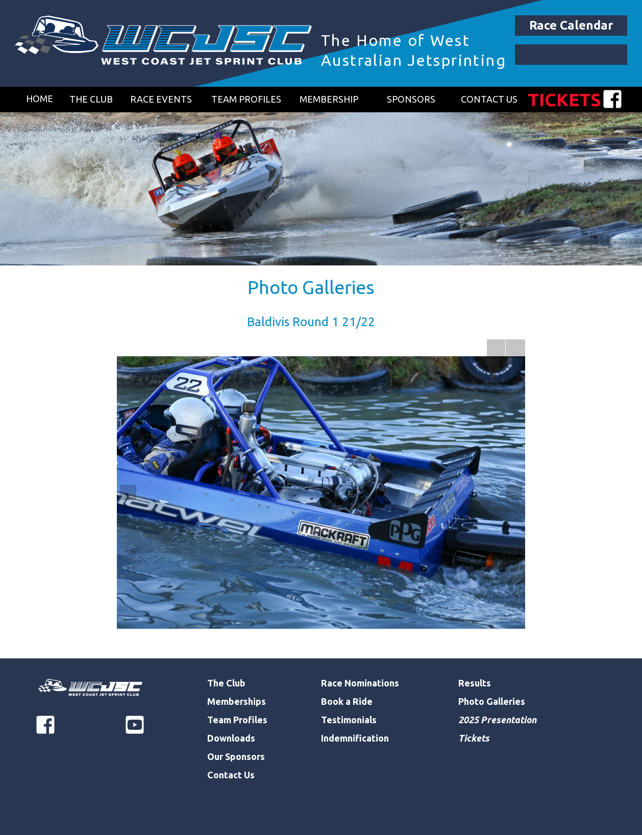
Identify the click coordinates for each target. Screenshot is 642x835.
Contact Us (231, 775)
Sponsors (245, 756)
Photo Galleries (311, 287)
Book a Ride (347, 701)
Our (216, 756)
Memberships (236, 701)
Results (474, 683)
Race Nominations (360, 683)
